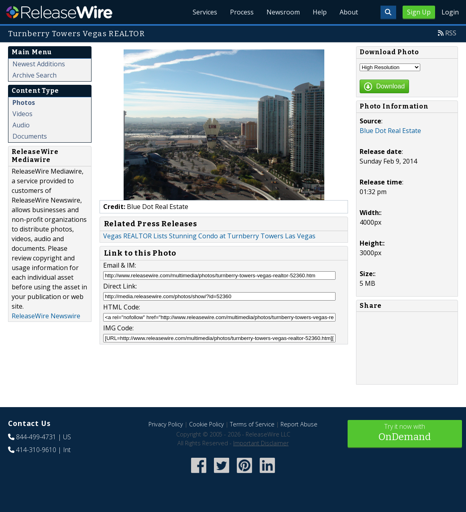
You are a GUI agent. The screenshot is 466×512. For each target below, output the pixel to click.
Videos (22, 113)
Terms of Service (252, 424)
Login (450, 12)
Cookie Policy (206, 424)
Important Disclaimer (261, 443)
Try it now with (405, 433)
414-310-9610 (36, 449)
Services (205, 12)
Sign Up (419, 12)
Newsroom (283, 12)
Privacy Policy (166, 424)
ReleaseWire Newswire (46, 315)
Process (242, 12)
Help (320, 12)
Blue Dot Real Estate (390, 130)
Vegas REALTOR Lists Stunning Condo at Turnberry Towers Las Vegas (209, 235)
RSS (450, 33)
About (349, 12)
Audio (21, 125)
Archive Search (34, 75)
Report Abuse (299, 424)
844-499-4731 (36, 436)
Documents (29, 136)
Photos (23, 102)
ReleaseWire (59, 12)
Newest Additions (38, 63)
